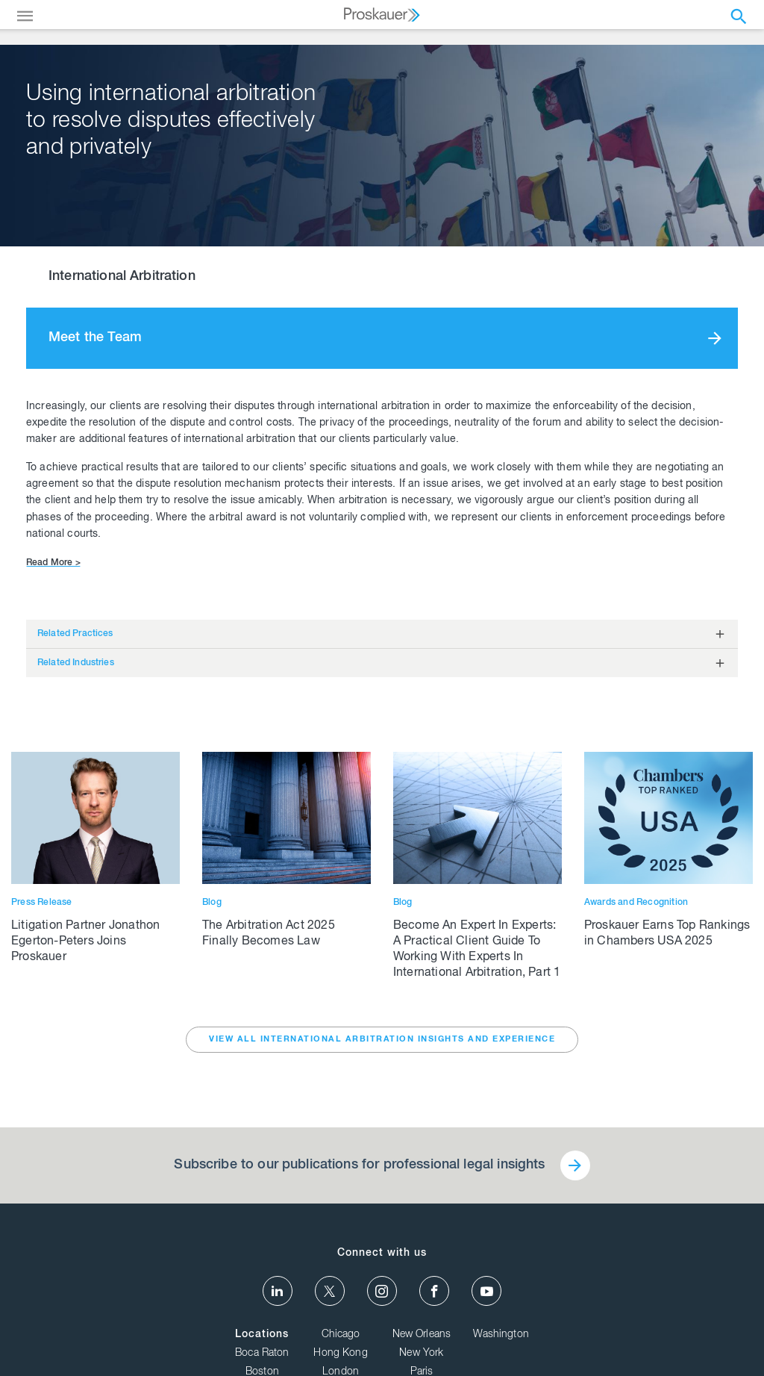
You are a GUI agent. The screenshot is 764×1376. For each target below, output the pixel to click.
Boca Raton (262, 1353)
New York (421, 1353)
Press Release (41, 902)
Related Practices (75, 633)
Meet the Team (95, 338)
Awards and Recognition (636, 902)
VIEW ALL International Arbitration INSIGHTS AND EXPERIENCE (382, 1040)
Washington (501, 1335)
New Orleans (421, 1335)
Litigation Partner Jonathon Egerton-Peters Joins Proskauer (85, 942)
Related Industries (75, 663)
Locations (262, 1335)
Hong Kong (340, 1353)
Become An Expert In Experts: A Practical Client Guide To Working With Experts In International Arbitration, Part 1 (477, 950)
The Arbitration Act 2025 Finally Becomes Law (268, 934)
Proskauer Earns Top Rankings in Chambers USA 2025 (667, 934)
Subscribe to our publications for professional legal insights (359, 1165)
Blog (212, 902)
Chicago (341, 1335)
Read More (53, 562)
